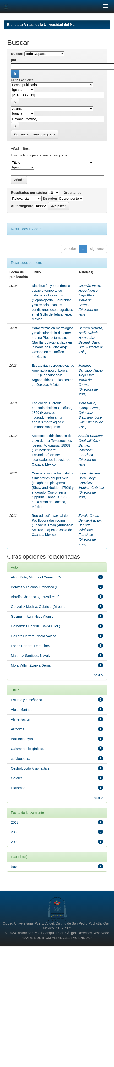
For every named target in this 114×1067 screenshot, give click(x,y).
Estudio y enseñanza (26, 700)
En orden (50, 198)
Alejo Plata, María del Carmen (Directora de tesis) (88, 304)
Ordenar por (73, 192)
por (13, 60)
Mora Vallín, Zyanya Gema (30, 665)
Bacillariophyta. (22, 739)
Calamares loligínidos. (27, 749)
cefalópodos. (20, 758)
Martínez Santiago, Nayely (30, 655)
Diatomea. (18, 788)
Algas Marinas (21, 709)
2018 (14, 832)
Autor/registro (22, 206)
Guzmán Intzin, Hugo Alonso (32, 616)
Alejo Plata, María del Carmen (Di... (37, 577)
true (14, 866)
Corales (16, 778)
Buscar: (17, 54)
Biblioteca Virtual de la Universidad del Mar (41, 25)
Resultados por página (29, 192)
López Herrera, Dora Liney (30, 646)
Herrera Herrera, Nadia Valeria (33, 636)
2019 (14, 842)
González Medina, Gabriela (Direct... (38, 607)
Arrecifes (17, 729)
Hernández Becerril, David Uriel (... (37, 626)
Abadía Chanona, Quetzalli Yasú (35, 597)
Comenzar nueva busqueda (34, 134)
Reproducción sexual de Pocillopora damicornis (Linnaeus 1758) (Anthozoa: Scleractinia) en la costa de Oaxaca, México (52, 525)
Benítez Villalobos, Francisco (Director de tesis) (87, 454)
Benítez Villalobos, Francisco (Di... (36, 587)
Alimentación (20, 719)
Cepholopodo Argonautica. (30, 768)
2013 (14, 822)
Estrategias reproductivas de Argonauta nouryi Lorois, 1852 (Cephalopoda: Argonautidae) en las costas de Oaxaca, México (53, 375)
